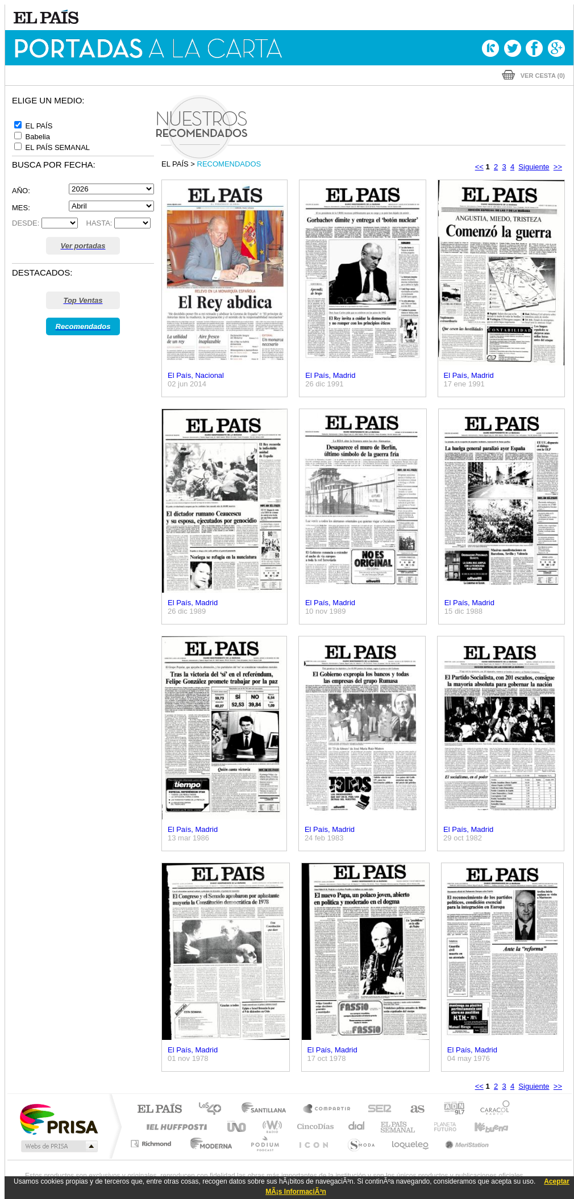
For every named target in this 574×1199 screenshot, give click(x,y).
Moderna (208, 1143)
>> (558, 167)
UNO (237, 1126)
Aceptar (556, 1181)
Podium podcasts (264, 1143)
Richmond (152, 1143)
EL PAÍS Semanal (399, 1126)
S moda (360, 1143)
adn (449, 1109)
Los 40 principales (214, 1109)
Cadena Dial (357, 1126)
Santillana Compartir (327, 1109)
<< (479, 167)
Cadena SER (376, 1109)
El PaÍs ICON (313, 1143)
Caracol (491, 1109)
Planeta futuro (440, 1126)
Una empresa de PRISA (58, 1118)
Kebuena (481, 1126)
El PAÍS (159, 1109)
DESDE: (25, 223)
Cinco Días (313, 1126)
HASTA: (96, 223)
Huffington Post (174, 1126)
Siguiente (533, 167)
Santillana (267, 1109)
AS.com (412, 1109)
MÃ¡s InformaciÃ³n (295, 1192)
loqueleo (410, 1143)
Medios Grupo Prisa (58, 1146)
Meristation (465, 1143)
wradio (270, 1126)
